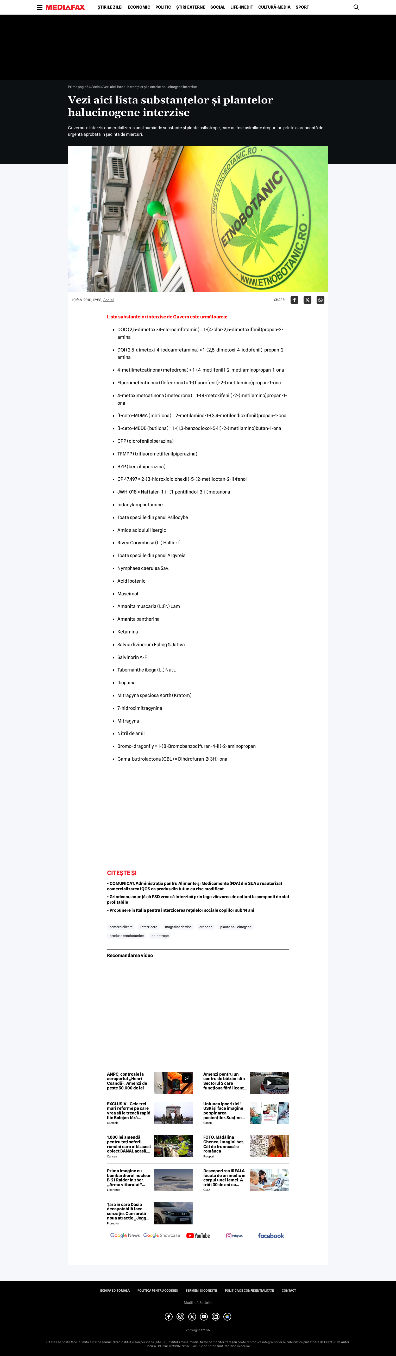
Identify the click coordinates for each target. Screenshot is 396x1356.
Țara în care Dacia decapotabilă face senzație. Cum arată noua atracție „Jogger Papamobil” (128, 1211)
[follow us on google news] (125, 1236)
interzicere (148, 927)
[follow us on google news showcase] (161, 1236)
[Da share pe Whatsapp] (320, 300)
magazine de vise (178, 927)
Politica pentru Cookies (157, 1290)
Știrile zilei (110, 7)
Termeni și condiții (201, 1290)
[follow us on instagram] (234, 1236)
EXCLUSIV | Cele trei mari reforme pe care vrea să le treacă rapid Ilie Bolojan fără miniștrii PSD (128, 1111)
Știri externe (190, 7)
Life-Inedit (241, 7)
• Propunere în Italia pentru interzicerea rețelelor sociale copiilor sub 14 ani (180, 910)
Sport (302, 7)
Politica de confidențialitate (249, 1290)
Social (217, 7)
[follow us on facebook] (271, 1236)
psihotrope (160, 936)
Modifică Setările (198, 1302)
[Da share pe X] (307, 300)
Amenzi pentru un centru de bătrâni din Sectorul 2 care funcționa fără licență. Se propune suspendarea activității (225, 1081)
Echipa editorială (115, 1290)
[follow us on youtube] (198, 1236)
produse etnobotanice (127, 936)
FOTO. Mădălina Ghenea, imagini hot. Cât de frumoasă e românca (223, 1144)
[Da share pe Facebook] (294, 300)
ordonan (205, 927)
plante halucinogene (236, 927)
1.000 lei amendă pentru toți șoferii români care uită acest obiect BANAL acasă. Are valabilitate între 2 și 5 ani (129, 1144)
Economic (139, 7)
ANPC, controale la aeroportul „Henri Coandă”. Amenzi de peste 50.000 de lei (127, 1081)
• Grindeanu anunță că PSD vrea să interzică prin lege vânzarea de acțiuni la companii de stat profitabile (198, 899)
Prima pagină (78, 87)
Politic (163, 7)
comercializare (121, 927)
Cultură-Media (274, 7)
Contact (289, 1290)
